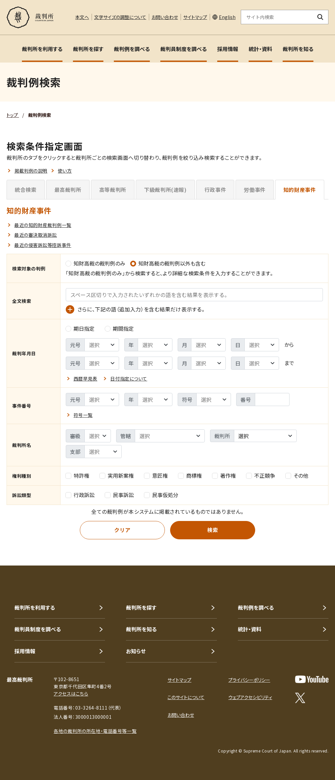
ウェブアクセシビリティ (250, 697)
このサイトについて (186, 697)
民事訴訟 (119, 495)
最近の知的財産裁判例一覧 (42, 225)
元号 (75, 345)
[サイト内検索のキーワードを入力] (276, 17)
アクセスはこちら (71, 693)
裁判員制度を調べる (183, 49)
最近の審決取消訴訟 (35, 235)
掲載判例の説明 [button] (30, 170)
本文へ (82, 17)
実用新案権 (117, 475)
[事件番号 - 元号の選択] (101, 399)
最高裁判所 (67, 190)
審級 (75, 436)
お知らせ (136, 651)
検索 (212, 530)
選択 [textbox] (243, 436)
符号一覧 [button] (83, 415)
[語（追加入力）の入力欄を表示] (70, 309)
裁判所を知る (298, 49)
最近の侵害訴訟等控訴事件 (42, 245)
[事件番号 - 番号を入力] (272, 399)
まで (289, 363)
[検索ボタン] (320, 17)
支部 (75, 451)
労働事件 (255, 190)
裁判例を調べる (132, 49)
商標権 (190, 475)
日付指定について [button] (128, 378)
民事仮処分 (161, 495)
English (227, 17)
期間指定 (119, 328)
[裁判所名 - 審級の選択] (97, 435)
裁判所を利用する (42, 49)
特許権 (77, 475)
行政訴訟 (80, 495)
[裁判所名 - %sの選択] (170, 435)
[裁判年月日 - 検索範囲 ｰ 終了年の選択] (155, 363)
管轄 (125, 436)
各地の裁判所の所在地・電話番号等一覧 (95, 731)
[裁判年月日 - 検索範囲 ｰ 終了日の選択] (261, 363)
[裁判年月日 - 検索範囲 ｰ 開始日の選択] (261, 344)
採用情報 (227, 49)
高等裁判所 (112, 190)
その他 (297, 475)
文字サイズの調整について (120, 17)
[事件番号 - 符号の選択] (213, 399)
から (289, 344)
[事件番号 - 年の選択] (155, 399)
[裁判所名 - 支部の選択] (103, 451)
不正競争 (260, 475)
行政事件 (215, 190)
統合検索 (26, 190)
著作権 (224, 475)
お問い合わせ (164, 17)
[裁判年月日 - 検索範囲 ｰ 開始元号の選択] (101, 344)
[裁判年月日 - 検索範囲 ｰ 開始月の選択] (208, 344)
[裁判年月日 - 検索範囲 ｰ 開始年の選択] (155, 344)
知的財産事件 (299, 190)
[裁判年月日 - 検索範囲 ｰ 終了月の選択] (208, 363)
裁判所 (222, 436)
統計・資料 (260, 49)
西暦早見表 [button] (85, 378)
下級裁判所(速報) (165, 190)
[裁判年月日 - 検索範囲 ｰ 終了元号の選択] (101, 363)
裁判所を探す (88, 49)
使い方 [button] (65, 170)
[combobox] (265, 436)
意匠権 (156, 475)
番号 (245, 399)
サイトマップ (195, 17)
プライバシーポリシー (249, 680)
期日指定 (80, 328)
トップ (13, 115)
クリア (122, 530)
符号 (187, 399)
